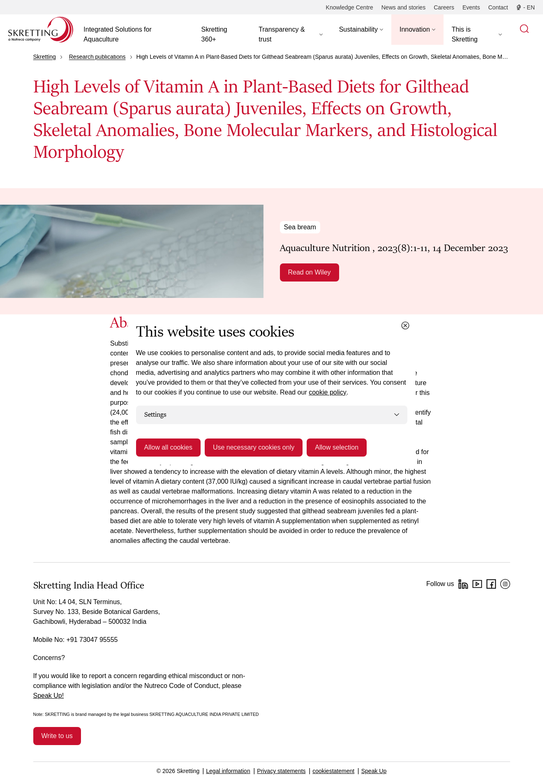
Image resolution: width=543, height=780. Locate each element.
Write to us (57, 735)
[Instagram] (505, 584)
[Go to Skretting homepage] (40, 29)
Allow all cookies (168, 447)
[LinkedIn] (463, 584)
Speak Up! (48, 695)
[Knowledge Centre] (349, 7)
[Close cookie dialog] (405, 325)
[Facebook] (491, 584)
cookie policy (328, 392)
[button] (290, 34)
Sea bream (300, 227)
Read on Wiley (309, 272)
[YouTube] (477, 584)
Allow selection (336, 447)
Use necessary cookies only (253, 447)
